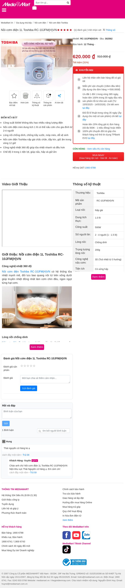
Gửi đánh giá (28, 388)
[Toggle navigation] (4, 10)
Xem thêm (67, 520)
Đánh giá (8, 378)
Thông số (109, 30)
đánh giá (81, 30)
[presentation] (3, 63)
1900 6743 (19, 541)
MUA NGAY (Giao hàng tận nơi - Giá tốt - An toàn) (98, 156)
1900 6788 (90, 167)
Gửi (6, 423)
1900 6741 (7, 541)
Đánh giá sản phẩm (10, 368)
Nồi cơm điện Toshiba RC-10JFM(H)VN (26, 271)
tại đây (86, 108)
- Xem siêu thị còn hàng (98, 148)
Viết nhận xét (94, 30)
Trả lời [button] (26, 455)
